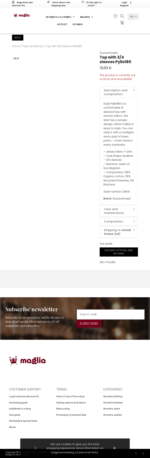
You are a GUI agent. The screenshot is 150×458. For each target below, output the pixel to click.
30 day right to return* (91, 4)
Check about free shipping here (58, 4)
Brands (86, 17)
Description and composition (116, 92)
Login (124, 2)
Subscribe (89, 323)
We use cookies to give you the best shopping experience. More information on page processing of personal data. (75, 448)
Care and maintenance (114, 211)
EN (132, 16)
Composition (113, 221)
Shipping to (117, 232)
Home (16, 46)
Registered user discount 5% (22, 4)
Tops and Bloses (32, 46)
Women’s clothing (60, 17)
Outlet (62, 24)
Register (124, 5)
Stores (77, 24)
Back (17, 37)
